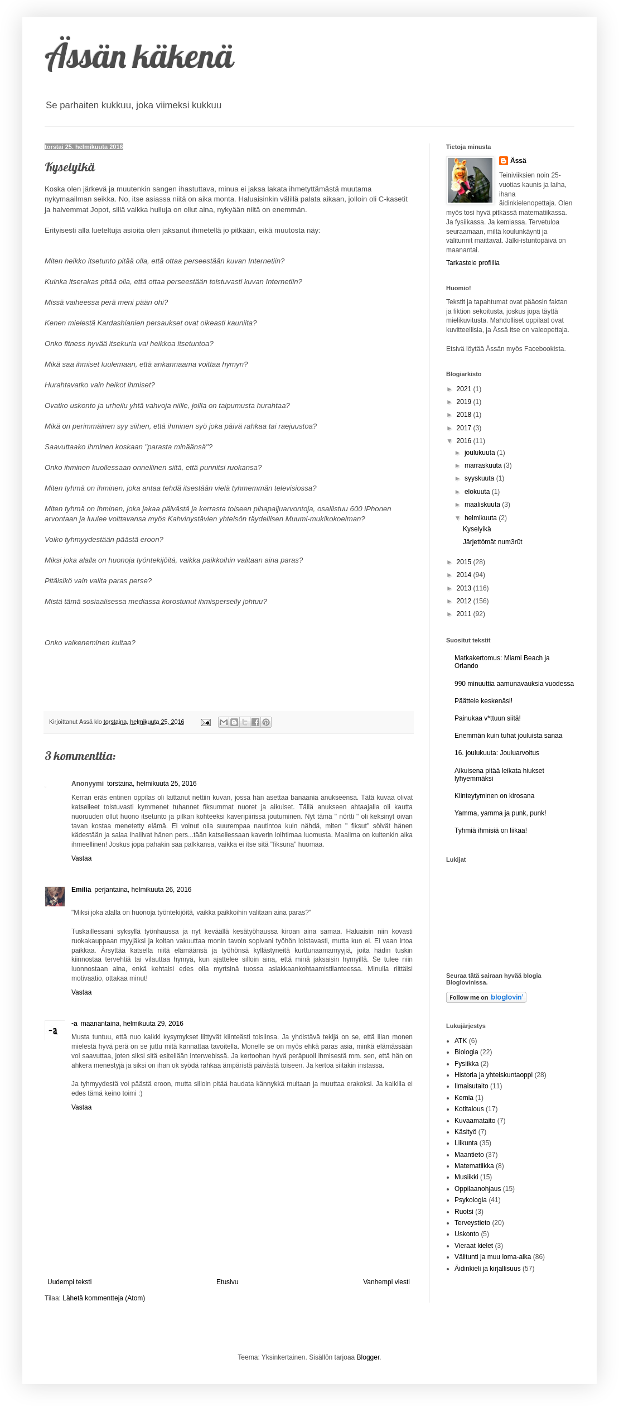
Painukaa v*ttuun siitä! (487, 718)
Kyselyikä (477, 529)
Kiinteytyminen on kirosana (494, 796)
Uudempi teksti (69, 1282)
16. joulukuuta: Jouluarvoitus (496, 753)
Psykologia (470, 1200)
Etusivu (227, 1282)
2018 (465, 415)
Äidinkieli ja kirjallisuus (487, 1268)
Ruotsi (463, 1212)
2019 (465, 402)
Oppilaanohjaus (477, 1189)
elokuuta (478, 492)
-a (74, 1023)
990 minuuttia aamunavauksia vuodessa (514, 684)
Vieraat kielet (473, 1246)
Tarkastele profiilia (473, 263)
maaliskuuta (483, 504)
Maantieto (469, 1155)
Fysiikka (466, 1064)
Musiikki (466, 1177)
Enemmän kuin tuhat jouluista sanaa (508, 735)
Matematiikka (474, 1166)
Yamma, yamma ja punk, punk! (500, 813)
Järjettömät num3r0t (493, 542)
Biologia (466, 1052)
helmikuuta (482, 518)
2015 (465, 562)
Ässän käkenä (139, 55)
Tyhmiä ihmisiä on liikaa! (490, 830)
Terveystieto (472, 1223)
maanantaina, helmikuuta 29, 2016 (132, 1023)
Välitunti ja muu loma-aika (492, 1257)
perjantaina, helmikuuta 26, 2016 (142, 890)
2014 (465, 575)
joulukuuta (481, 453)
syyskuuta (480, 478)
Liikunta (465, 1143)
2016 (465, 441)
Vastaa (81, 858)
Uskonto (466, 1234)
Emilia (81, 890)
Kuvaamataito (474, 1121)
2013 (465, 588)
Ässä (518, 161)
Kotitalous (469, 1109)
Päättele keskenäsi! (483, 701)
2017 (465, 428)
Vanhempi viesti (386, 1282)
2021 (465, 389)
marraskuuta (484, 465)
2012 (465, 601)
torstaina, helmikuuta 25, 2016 (152, 783)
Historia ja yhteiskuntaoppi (493, 1075)
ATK (460, 1041)
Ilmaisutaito (471, 1086)
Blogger (368, 1357)
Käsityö (465, 1132)
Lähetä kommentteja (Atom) (103, 1298)
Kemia (463, 1098)
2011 (465, 614)
